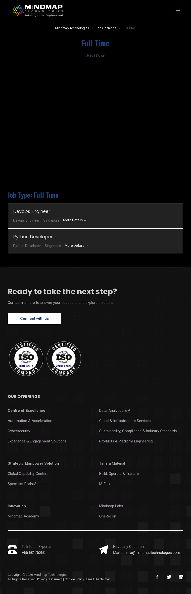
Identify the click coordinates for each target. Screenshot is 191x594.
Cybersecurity (19, 431)
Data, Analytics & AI (115, 410)
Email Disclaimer (98, 579)
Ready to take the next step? (62, 291)
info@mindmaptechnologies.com (153, 552)
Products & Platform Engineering (126, 441)
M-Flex (104, 484)
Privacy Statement (49, 579)
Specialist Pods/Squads (27, 484)
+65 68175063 (33, 552)
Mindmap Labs (111, 506)
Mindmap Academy (23, 516)
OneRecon (107, 516)
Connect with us (34, 318)
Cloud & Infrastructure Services (125, 421)
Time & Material (112, 463)
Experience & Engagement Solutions (37, 441)
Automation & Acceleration (30, 421)
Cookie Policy (75, 579)
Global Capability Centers (28, 473)
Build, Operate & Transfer (119, 473)
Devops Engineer (31, 211)
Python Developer (33, 237)
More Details (75, 220)
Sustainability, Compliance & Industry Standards (138, 431)
